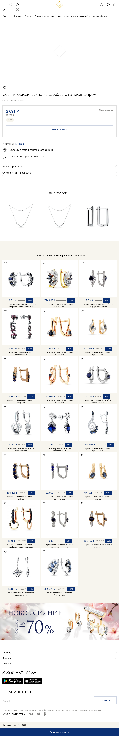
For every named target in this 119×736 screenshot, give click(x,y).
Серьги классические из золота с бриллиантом (59, 305)
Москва (10, 4)
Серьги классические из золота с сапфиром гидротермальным (21, 546)
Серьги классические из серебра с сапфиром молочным (97, 305)
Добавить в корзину (59, 732)
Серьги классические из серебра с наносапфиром (97, 401)
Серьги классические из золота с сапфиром (59, 353)
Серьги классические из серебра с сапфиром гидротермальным (20, 305)
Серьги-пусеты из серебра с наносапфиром (21, 353)
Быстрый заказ (59, 129)
